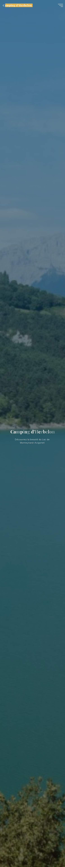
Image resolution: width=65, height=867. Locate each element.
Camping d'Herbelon (17, 5)
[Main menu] (60, 5)
